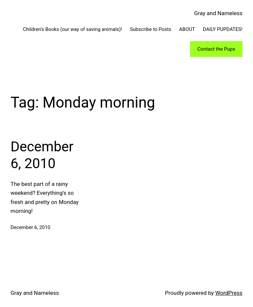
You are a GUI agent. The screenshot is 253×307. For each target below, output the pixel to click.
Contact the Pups (216, 49)
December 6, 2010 (42, 155)
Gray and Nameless (218, 13)
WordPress (228, 293)
